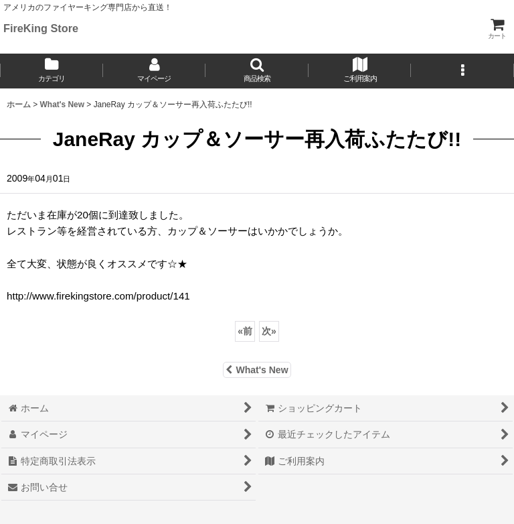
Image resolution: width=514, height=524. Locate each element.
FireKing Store (40, 28)
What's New (257, 370)
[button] (257, 71)
